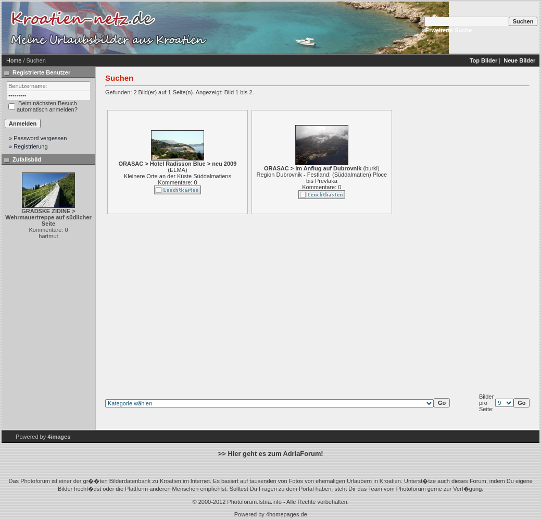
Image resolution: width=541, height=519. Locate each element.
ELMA (177, 170)
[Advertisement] (298, 28)
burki (371, 168)
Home (13, 60)
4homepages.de (286, 514)
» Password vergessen (38, 138)
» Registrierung (28, 146)
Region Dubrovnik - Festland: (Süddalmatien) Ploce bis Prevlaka (321, 177)
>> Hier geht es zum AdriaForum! (270, 454)
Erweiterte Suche (448, 30)
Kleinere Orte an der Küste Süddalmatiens (177, 176)
